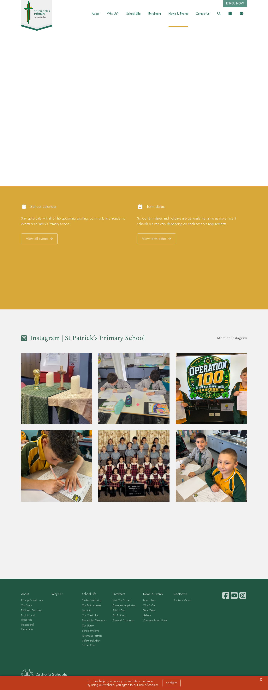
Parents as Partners (92, 636)
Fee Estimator (120, 616)
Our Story (26, 606)
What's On (149, 606)
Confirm (171, 682)
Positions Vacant (182, 601)
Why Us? (113, 13)
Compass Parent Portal (155, 621)
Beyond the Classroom (94, 621)
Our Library (88, 626)
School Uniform (90, 631)
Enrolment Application (124, 606)
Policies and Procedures (27, 627)
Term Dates (149, 611)
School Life (133, 13)
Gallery (147, 616)
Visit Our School (121, 601)
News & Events (178, 13)
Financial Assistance (123, 621)
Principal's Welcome (32, 601)
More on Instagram (232, 338)
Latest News (149, 601)
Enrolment (154, 13)
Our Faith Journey (91, 606)
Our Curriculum (90, 616)
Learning (86, 611)
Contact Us (203, 13)
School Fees (119, 611)
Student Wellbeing (91, 601)
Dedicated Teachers (31, 611)
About (95, 13)
